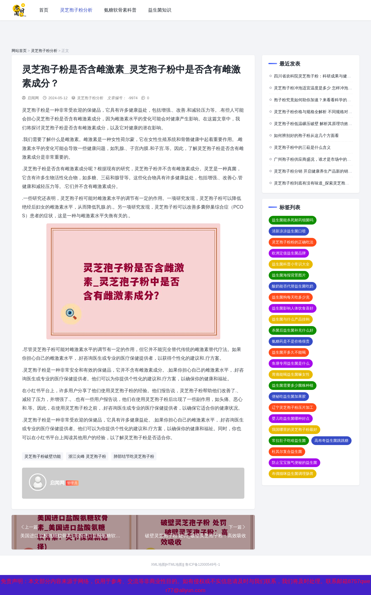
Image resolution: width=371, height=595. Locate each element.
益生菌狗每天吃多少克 (291, 297)
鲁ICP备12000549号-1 (202, 565)
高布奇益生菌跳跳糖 (331, 440)
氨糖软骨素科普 (120, 10)
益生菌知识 (159, 10)
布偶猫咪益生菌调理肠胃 (292, 473)
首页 (43, 10)
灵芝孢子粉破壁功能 (42, 456)
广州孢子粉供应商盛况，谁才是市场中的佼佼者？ (318, 159)
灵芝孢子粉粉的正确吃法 (292, 242)
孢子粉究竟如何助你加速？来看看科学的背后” (315, 99)
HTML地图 (174, 565)
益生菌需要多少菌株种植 (292, 385)
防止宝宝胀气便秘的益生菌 (294, 462)
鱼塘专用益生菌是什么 (291, 363)
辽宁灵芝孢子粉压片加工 (292, 407)
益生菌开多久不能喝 (289, 352)
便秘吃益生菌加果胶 (289, 396)
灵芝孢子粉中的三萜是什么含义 (302, 147)
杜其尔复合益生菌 (287, 451)
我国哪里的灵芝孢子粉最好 (294, 429)
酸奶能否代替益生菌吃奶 (292, 286)
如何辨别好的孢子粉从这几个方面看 (306, 135)
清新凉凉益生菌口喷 (289, 231)
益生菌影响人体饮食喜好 (292, 308)
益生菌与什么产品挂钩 (291, 319)
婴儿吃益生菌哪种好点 (291, 418)
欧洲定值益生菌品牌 (289, 253)
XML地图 (158, 565)
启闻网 (33, 98)
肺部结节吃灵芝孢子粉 (134, 456)
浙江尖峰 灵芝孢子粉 (87, 456)
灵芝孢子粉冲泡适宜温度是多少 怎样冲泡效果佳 (317, 88)
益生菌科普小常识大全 (291, 264)
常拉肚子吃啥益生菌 (289, 440)
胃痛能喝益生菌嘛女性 (291, 374)
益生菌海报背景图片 (289, 275)
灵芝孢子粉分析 (76, 10)
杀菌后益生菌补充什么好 (292, 330)
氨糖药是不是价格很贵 (291, 341)
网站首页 (19, 50)
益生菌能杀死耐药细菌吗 (292, 220)
